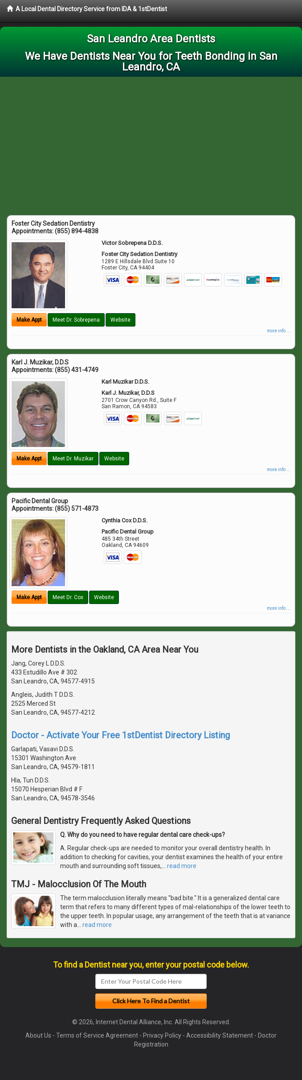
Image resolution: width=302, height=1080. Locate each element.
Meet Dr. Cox (68, 597)
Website (120, 320)
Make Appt (29, 320)
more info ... (278, 330)
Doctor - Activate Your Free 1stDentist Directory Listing (120, 735)
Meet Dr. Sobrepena (76, 320)
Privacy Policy (162, 1035)
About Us (38, 1035)
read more (181, 865)
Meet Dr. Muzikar (73, 458)
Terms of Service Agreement (97, 1035)
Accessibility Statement (219, 1035)
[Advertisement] (151, 143)
